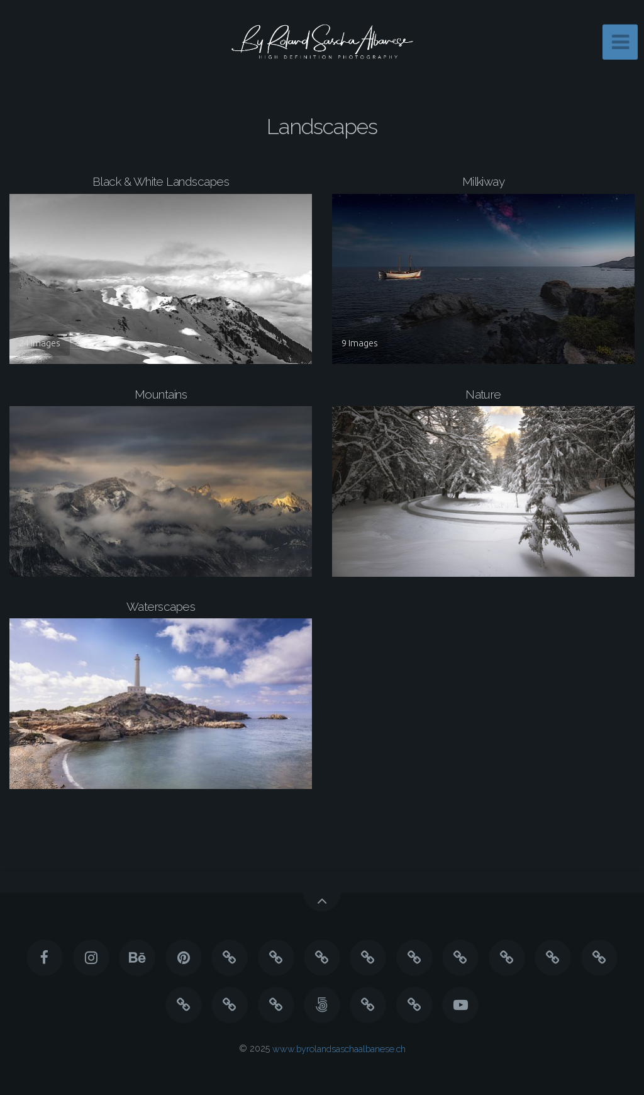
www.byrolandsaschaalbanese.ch (339, 1048)
